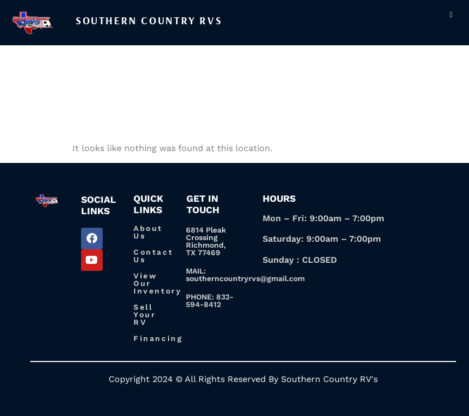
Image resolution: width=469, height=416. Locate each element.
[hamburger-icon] (451, 14)
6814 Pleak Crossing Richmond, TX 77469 (206, 241)
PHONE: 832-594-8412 (209, 300)
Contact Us (153, 256)
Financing (158, 338)
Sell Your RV (144, 314)
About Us (148, 232)
